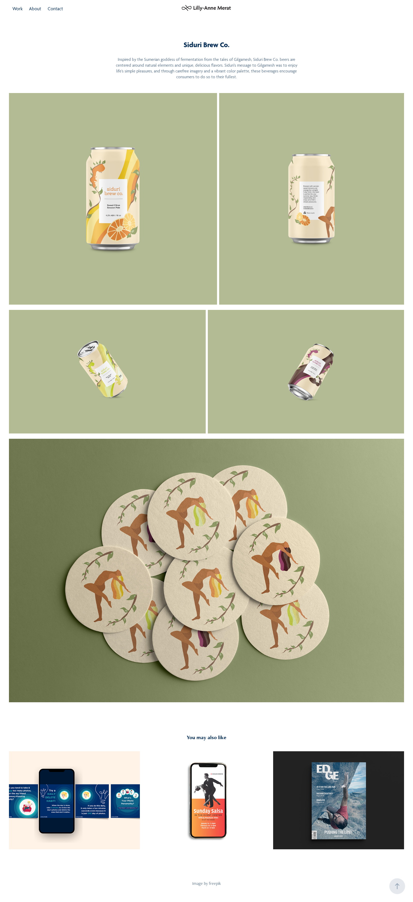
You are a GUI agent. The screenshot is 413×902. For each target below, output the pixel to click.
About (35, 8)
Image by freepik (206, 883)
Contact (55, 8)
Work (17, 8)
